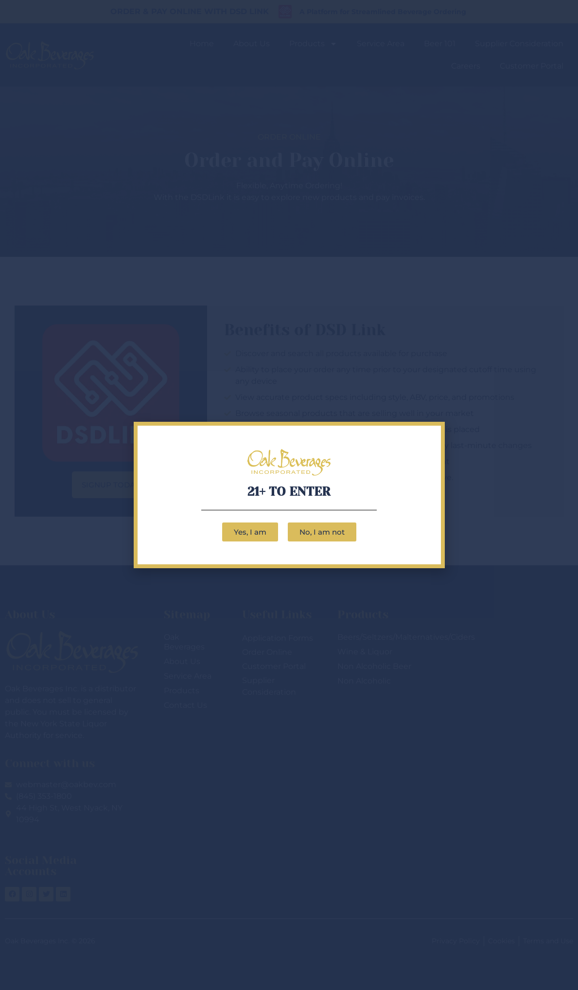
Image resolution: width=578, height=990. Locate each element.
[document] (289, 495)
